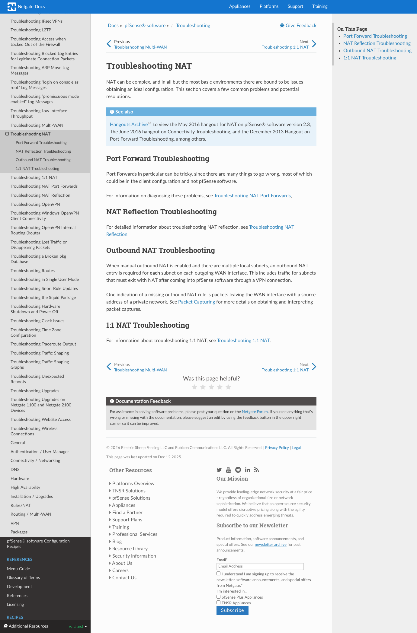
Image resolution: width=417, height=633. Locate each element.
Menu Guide (18, 569)
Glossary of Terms (23, 577)
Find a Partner (127, 512)
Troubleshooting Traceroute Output (43, 344)
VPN (15, 523)
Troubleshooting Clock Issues (37, 321)
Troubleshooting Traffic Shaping (40, 353)
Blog (117, 541)
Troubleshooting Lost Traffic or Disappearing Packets (39, 245)
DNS (15, 469)
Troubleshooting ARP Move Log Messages (40, 70)
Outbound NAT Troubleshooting (43, 160)
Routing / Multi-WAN (31, 514)
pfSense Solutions (131, 498)
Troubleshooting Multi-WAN (37, 125)
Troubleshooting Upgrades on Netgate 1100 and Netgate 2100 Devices (41, 405)
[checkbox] (265, 600)
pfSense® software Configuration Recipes (38, 544)
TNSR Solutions (129, 490)
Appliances (240, 6)
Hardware (20, 478)
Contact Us (124, 577)
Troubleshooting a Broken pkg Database (38, 259)
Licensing (15, 604)
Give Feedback (300, 25)
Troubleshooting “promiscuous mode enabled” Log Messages (45, 99)
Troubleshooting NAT (27, 134)
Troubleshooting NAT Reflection (40, 195)
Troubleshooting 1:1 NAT (34, 177)
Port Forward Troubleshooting (41, 143)
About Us (122, 563)
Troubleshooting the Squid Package (43, 297)
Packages (19, 532)
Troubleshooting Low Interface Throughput (39, 114)
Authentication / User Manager (40, 452)
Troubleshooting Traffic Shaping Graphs (40, 365)
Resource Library (130, 548)
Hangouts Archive (129, 124)
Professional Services (134, 534)
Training (320, 6)
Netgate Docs (26, 7)
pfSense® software (145, 25)
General (18, 443)
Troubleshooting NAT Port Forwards (44, 186)
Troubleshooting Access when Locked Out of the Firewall (38, 42)
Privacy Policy (277, 448)
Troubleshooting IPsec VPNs (37, 21)
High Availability (25, 487)
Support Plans (127, 519)
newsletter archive (271, 544)
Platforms (269, 6)
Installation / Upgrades (32, 496)
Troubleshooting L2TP (31, 30)
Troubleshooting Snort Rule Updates (44, 288)
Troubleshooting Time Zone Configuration (36, 333)
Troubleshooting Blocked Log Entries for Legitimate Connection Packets (44, 56)
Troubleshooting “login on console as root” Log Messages (45, 85)
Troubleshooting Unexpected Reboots (37, 379)
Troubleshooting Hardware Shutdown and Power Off (35, 309)
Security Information (134, 556)
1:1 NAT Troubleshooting (37, 169)
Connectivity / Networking (35, 460)
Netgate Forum (255, 412)
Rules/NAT (21, 505)
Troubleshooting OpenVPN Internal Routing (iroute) (43, 230)
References (17, 595)
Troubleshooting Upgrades (35, 391)
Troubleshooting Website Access (41, 419)
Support (295, 6)
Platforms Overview (133, 483)
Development (19, 586)
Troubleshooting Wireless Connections (34, 431)
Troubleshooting (193, 25)
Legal (296, 448)
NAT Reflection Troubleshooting (43, 152)
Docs (113, 25)
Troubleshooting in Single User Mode (45, 279)
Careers (120, 570)
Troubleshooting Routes (33, 271)
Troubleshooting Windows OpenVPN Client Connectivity (45, 216)
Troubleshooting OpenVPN (35, 204)
